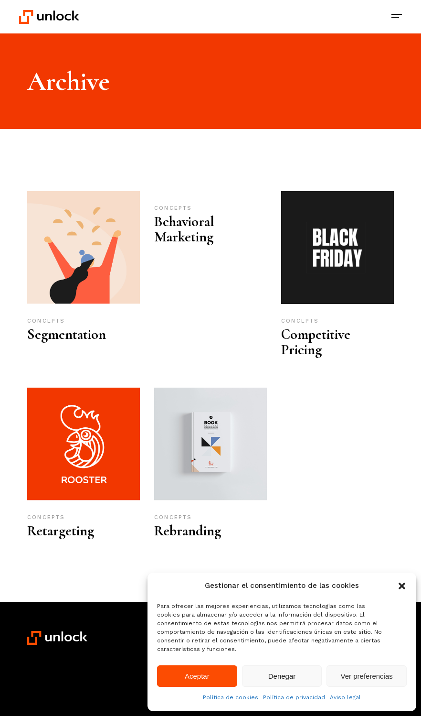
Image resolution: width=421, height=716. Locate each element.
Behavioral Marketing (184, 229)
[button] (402, 586)
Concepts (46, 321)
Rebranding (187, 531)
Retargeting (60, 531)
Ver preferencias (367, 676)
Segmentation (66, 334)
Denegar (282, 676)
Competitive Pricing (315, 341)
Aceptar (197, 676)
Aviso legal (345, 697)
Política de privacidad (294, 697)
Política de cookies (230, 697)
